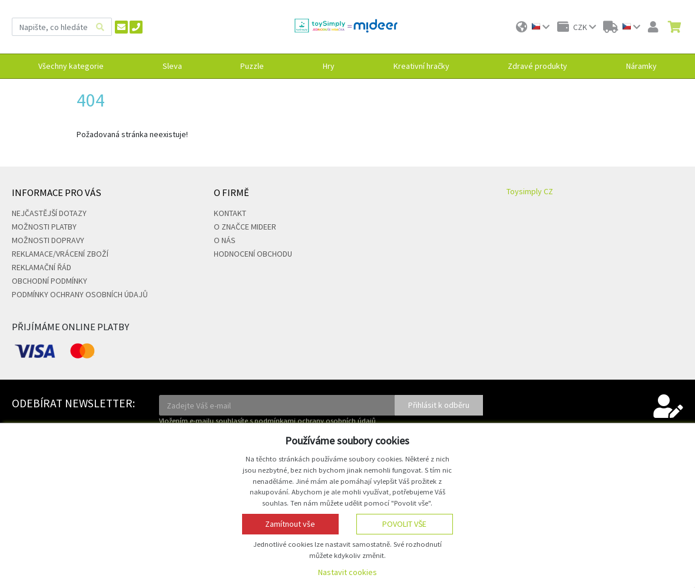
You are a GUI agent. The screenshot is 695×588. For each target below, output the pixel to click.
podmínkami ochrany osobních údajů (315, 420)
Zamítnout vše (290, 524)
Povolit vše (404, 524)
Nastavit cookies (347, 572)
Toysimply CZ (530, 191)
